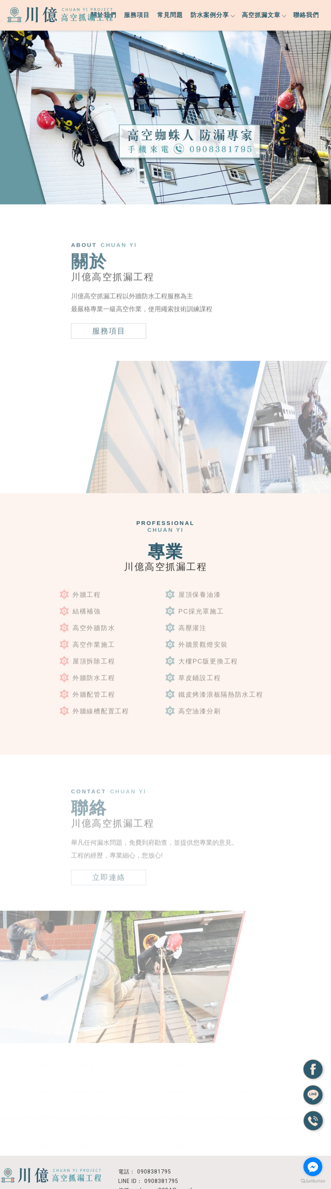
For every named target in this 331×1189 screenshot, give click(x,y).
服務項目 (137, 15)
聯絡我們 (306, 15)
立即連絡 (108, 872)
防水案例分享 (212, 15)
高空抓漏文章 (264, 15)
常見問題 (170, 15)
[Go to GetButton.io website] (313, 1181)
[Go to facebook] (312, 1166)
